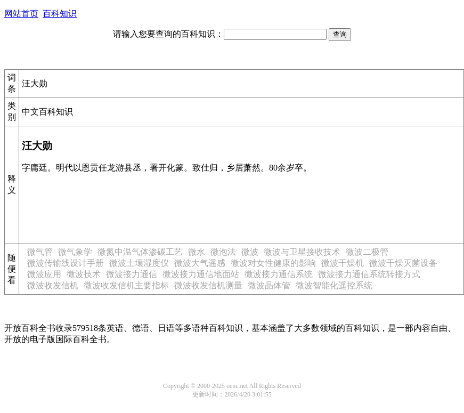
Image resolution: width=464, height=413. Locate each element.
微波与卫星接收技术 (302, 251)
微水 (196, 251)
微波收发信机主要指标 (126, 285)
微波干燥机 (342, 263)
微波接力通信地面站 (200, 274)
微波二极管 (367, 251)
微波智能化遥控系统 (334, 285)
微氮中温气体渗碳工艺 (140, 251)
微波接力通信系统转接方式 (369, 274)
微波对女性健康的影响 (273, 263)
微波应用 (44, 274)
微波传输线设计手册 (65, 263)
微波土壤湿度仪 (139, 263)
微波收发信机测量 (208, 285)
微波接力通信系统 (279, 274)
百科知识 (60, 13)
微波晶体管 (269, 285)
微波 (249, 251)
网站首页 (21, 13)
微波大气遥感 (199, 263)
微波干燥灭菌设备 (403, 263)
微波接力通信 (131, 274)
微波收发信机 (52, 285)
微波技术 (84, 274)
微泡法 (223, 251)
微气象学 (75, 251)
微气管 (40, 251)
